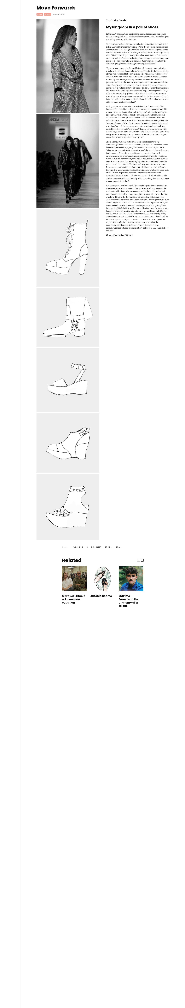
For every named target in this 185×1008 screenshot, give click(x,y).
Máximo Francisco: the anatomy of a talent (128, 601)
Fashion (47, 14)
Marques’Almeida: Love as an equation (73, 599)
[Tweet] (87, 547)
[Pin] (96, 547)
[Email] (119, 547)
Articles (39, 14)
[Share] (78, 547)
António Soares (101, 596)
